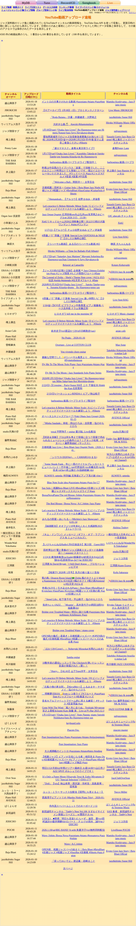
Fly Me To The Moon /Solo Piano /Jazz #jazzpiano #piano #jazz (73, 366)
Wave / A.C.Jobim (73, 844)
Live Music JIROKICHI (121, 110)
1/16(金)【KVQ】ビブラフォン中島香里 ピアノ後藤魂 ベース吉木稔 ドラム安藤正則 (73, 307)
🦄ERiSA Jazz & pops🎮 (121, 271)
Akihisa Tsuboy (120, 527)
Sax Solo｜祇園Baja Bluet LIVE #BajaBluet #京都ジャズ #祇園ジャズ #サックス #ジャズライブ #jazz (73, 489)
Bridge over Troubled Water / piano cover (73, 630)
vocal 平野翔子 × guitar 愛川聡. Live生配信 (73, 431)
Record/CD (68, 3)
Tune (47, 3)
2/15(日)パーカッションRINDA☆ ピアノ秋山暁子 (73, 393)
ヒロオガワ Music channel (120, 313)
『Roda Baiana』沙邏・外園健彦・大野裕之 (73, 117)
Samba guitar (73, 657)
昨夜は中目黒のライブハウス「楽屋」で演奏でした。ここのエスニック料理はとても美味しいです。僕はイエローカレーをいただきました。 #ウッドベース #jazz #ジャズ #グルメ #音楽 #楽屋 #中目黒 (73, 172)
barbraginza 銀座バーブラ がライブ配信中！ (73, 162)
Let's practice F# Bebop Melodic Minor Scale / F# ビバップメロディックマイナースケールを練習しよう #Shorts (73, 679)
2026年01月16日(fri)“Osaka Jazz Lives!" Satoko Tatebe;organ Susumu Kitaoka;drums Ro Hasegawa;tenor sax (73, 286)
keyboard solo (73, 723)
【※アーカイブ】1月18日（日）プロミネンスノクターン (73, 110)
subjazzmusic (120, 131)
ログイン (132, 12)
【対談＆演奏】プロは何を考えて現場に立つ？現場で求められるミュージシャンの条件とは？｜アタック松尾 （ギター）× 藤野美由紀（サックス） (73, 440)
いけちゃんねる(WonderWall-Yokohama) (120, 544)
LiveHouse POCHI (120, 830)
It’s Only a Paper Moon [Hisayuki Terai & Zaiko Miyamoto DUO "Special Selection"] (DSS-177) (73, 778)
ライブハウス (92, 7)
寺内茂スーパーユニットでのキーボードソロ (73, 806)
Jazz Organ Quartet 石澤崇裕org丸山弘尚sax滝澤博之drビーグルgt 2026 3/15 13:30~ (73, 216)
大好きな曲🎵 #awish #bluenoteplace (73, 124)
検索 (6, 7)
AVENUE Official (120, 337)
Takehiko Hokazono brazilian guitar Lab (121, 352)
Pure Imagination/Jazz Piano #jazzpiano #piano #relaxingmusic (73, 737)
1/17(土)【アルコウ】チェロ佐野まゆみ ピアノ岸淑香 (73, 230)
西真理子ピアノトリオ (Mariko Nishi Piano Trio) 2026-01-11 (73, 799)
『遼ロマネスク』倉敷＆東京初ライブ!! (73, 148)
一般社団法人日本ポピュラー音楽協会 (120, 536)
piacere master (120, 730)
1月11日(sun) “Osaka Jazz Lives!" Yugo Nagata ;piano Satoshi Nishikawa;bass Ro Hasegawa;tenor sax (73, 716)
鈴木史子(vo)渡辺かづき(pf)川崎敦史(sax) (73, 330)
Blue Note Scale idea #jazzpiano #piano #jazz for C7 (73, 482)
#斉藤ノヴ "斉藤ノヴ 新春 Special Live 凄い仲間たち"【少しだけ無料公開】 (73, 300)
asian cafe (120, 330)
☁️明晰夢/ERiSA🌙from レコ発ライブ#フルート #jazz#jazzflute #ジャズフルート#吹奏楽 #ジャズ (73, 695)
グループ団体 (46, 10)
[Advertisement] (68, 67)
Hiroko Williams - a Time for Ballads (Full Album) (73, 251)
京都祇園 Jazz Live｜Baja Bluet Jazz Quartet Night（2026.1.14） (73, 448)
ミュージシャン (18, 10)
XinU (120, 222)
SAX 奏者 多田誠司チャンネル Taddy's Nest (120, 813)
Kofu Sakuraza (120, 572)
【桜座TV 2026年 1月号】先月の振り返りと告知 (73, 572)
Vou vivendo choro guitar (73, 351)
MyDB (26, 3)
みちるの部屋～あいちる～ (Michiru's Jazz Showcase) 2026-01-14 (73, 520)
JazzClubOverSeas (120, 778)
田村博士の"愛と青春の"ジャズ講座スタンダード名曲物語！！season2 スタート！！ (73, 551)
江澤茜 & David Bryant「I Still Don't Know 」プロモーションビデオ (73, 565)
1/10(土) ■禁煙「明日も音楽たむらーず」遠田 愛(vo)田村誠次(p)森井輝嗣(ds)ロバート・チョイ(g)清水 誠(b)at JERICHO (73, 821)
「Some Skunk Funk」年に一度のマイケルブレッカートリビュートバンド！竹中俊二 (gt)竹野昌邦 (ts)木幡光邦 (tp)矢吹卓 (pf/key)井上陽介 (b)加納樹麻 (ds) (73, 467)
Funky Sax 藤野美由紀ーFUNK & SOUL (120, 440)
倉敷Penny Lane (120, 148)
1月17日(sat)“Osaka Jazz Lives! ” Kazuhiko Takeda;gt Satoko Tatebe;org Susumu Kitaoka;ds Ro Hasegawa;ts (73, 155)
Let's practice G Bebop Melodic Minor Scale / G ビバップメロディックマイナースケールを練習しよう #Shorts (73, 207)
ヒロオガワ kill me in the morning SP (73, 313)
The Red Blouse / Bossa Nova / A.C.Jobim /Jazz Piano (73, 503)
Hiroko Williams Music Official (120, 124)
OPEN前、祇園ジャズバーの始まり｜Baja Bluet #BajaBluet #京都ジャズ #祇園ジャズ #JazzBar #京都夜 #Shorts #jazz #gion (73, 852)
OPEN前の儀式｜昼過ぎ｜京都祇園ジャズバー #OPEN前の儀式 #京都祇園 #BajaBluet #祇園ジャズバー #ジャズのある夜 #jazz (73, 638)
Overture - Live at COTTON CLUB (73, 344)
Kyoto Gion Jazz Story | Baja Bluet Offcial (120, 190)
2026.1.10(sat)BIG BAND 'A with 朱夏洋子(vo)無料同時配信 (73, 830)
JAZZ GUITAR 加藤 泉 (121, 709)
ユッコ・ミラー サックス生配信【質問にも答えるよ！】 (73, 792)
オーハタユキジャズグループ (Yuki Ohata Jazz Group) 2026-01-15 (73, 418)
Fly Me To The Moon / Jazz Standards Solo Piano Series (73, 372)
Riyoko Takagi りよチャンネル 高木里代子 (120, 606)
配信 (66, 10)
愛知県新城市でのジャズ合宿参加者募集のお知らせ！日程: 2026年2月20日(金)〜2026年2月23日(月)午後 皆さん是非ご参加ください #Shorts (73, 139)
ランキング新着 (66, 7)
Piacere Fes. (73, 730)
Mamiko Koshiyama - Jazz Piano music (120, 103)
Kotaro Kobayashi (120, 265)
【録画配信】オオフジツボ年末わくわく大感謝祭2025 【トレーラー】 (73, 527)
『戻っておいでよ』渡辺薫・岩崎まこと (73, 861)
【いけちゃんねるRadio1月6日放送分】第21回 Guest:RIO (73, 544)
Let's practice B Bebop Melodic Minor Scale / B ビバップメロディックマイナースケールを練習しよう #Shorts (73, 622)
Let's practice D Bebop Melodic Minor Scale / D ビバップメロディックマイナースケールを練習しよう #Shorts (73, 322)
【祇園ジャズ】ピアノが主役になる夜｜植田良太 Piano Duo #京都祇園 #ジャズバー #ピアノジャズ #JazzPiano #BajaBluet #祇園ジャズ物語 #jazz (73, 759)
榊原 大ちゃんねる (121, 244)
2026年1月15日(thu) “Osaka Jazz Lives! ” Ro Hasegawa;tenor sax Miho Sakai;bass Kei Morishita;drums (73, 380)
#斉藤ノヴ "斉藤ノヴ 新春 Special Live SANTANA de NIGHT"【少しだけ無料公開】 (73, 237)
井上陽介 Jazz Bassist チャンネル (120, 172)
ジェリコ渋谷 (120, 558)
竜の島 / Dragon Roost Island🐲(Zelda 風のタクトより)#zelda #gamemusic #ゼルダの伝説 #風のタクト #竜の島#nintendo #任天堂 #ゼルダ (73, 581)
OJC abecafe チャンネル (120, 216)
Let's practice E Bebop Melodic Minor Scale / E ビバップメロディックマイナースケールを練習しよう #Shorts (73, 512)
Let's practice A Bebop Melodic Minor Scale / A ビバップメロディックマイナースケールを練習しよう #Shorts (73, 409)
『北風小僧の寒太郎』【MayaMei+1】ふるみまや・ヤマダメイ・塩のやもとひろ (73, 688)
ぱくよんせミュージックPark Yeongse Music (120, 723)
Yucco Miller (120, 792)
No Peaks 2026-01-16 (73, 337)
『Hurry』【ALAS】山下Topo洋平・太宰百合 (73, 671)
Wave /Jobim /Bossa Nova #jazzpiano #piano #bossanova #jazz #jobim (73, 837)
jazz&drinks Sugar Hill (120, 117)
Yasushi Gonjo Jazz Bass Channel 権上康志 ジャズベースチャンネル (120, 139)
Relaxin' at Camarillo (73, 265)
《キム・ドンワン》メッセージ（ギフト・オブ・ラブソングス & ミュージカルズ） (73, 536)
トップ (117, 10)
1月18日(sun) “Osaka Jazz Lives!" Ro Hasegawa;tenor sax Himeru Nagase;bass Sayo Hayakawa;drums (73, 131)
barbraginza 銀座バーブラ (120, 162)
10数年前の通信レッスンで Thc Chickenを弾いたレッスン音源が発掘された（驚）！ (73, 664)
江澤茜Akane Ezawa (120, 565)
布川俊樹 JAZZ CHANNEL (120, 664)
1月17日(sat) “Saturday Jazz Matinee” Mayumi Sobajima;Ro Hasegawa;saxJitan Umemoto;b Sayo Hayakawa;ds (73, 258)
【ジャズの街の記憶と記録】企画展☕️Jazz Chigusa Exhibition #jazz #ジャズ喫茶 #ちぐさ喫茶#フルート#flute (73, 272)
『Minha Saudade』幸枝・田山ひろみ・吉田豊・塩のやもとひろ (73, 424)
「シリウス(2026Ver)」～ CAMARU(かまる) (73, 457)
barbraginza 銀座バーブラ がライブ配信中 (73, 400)
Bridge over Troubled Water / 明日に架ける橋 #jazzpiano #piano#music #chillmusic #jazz (73, 613)
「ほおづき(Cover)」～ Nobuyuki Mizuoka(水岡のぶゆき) (73, 648)
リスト (33, 7)
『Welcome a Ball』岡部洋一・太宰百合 (73, 182)
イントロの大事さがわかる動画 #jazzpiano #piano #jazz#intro (73, 103)
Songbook (89, 3)
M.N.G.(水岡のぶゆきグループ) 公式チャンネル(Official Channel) (120, 457)
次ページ (68, 868)
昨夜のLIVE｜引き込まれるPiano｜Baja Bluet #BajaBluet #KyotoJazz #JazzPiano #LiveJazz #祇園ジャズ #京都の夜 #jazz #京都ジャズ (73, 591)
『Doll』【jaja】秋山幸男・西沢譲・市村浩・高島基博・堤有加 (73, 785)
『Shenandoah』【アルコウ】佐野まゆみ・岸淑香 (73, 199)
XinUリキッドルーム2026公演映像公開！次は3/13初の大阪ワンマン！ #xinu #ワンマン (73, 223)
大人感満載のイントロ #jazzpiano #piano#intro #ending (73, 751)
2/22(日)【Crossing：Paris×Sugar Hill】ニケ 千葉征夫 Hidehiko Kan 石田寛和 (73, 387)
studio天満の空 (120, 431)
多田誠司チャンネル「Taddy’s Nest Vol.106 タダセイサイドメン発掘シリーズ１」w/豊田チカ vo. (73, 813)
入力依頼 (50, 7)
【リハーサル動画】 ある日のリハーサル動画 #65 (73, 244)
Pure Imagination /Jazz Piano (73, 744)
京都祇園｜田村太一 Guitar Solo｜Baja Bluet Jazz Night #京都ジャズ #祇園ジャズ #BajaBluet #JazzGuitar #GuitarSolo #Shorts (73, 190)
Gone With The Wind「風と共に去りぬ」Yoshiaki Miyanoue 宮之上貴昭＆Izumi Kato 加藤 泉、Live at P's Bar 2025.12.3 (73, 709)
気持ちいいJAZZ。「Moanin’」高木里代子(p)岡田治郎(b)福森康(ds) (73, 606)
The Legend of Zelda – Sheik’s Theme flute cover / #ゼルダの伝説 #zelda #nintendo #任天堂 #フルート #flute (73, 279)
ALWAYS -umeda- (120, 475)
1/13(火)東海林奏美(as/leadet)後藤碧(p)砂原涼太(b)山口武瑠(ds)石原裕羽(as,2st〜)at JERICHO (73, 558)
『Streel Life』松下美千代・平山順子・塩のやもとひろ (73, 599)
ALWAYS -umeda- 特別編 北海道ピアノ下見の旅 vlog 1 (73, 475)
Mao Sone (121, 344)
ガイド (18, 7)
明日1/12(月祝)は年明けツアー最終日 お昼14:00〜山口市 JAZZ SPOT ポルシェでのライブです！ (73, 769)
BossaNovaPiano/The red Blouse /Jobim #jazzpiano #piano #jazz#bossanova (73, 496)
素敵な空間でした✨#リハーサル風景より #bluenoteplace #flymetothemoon (73, 359)
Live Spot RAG (120, 236)
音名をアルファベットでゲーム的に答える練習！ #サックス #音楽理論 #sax (73, 702)
